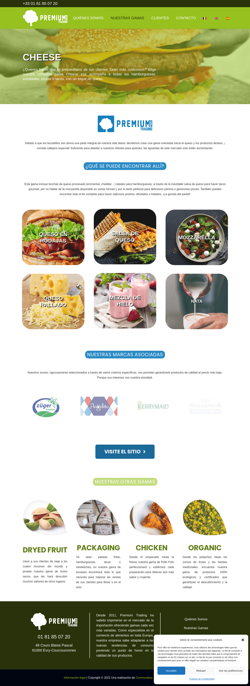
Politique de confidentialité (201, 679)
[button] (243, 640)
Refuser (201, 670)
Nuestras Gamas (196, 628)
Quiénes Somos (196, 619)
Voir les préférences (231, 670)
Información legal (75, 677)
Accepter (171, 670)
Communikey (144, 677)
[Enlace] (45, 18)
